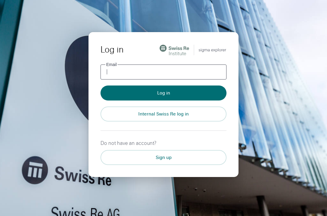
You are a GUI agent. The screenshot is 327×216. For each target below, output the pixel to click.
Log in (163, 93)
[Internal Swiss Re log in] (163, 114)
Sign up (164, 157)
